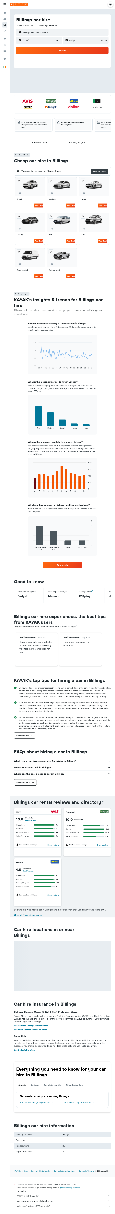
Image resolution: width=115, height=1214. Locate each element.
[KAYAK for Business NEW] (4, 51)
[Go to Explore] (4, 39)
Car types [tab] (34, 1085)
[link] (62, 565)
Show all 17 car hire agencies (28, 915)
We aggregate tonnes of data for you (64, 1201)
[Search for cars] (4, 25)
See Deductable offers (24, 1050)
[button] (5, 4)
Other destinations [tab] (74, 1085)
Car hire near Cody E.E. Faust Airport (79, 1102)
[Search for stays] (4, 19)
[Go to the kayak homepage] (19, 4)
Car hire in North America (40, 1171)
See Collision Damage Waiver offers (31, 1025)
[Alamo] (55, 861)
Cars (26, 1171)
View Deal (39, 205)
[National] (104, 811)
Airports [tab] (22, 1085)
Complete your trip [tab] (52, 1085)
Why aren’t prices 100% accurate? (64, 1206)
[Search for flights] (4, 13)
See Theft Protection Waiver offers (30, 1029)
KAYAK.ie (17, 1171)
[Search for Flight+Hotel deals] (4, 31)
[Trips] (4, 59)
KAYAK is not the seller (64, 1196)
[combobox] (25, 25)
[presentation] (76, 626)
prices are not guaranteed (70, 1187)
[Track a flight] (4, 45)
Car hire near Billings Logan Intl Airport (36, 1102)
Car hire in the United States (64, 1171)
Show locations (53, 845)
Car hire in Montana (86, 1171)
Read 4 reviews (30, 820)
